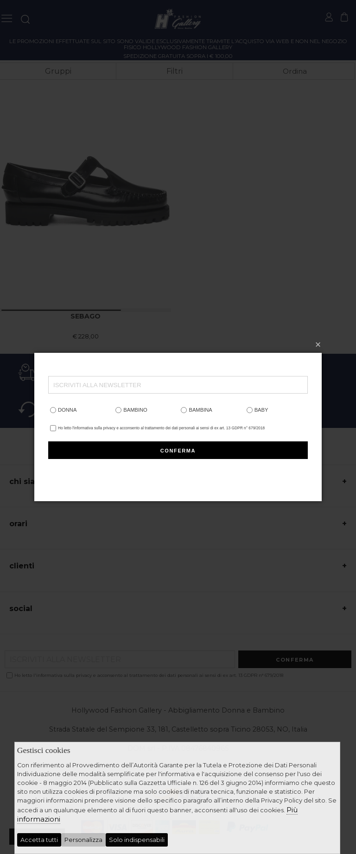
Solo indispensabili (137, 839)
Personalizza (83, 839)
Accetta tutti (39, 839)
